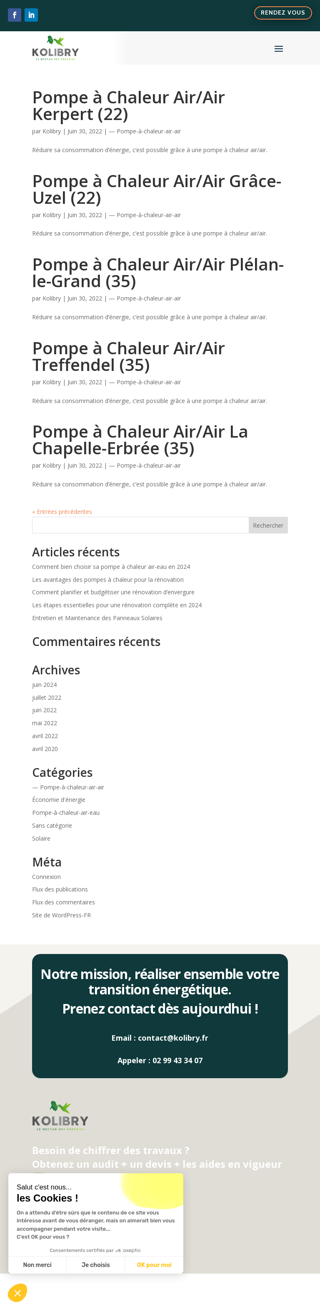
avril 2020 (45, 749)
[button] (18, 1293)
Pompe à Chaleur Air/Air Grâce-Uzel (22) (156, 189)
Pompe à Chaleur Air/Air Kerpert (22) (128, 105)
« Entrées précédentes (62, 512)
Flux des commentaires (63, 902)
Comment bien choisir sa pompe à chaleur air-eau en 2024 (111, 567)
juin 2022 (44, 710)
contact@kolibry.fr (173, 1038)
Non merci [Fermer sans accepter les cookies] (37, 1265)
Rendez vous (283, 12)
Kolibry (51, 131)
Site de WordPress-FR (61, 915)
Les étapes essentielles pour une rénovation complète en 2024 (117, 605)
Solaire (41, 838)
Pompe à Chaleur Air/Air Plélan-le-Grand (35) (158, 272)
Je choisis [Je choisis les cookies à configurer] (96, 1265)
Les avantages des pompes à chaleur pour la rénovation (108, 579)
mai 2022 (44, 723)
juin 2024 (44, 685)
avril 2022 (45, 736)
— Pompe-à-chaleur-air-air (145, 131)
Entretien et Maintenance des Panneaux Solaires (97, 618)
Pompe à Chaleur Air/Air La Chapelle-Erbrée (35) (140, 439)
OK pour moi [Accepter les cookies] (154, 1265)
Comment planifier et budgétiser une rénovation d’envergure (113, 592)
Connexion (46, 877)
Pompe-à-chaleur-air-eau (66, 812)
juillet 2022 (46, 697)
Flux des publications (60, 889)
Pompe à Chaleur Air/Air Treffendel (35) (128, 356)
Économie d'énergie (58, 800)
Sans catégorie (52, 825)
